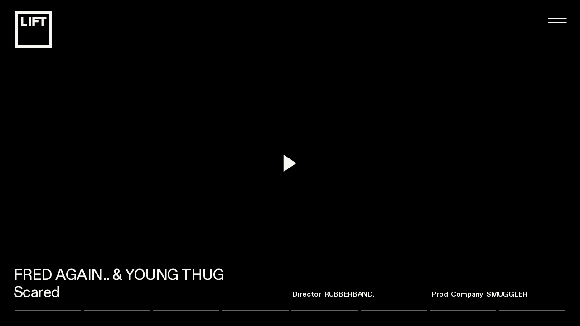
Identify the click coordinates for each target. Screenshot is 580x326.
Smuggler (506, 294)
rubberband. (349, 294)
